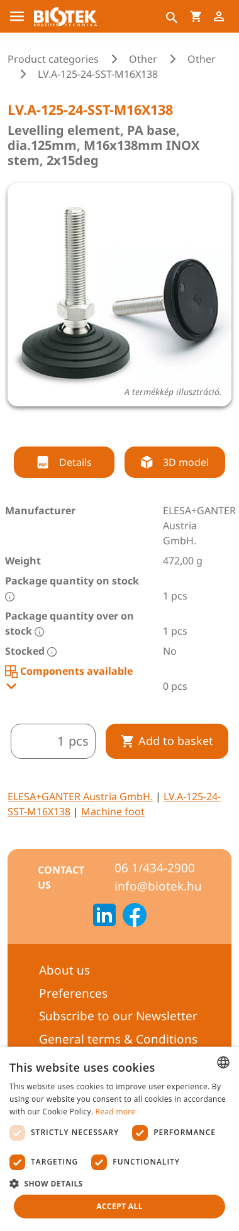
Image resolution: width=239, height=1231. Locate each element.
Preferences (73, 993)
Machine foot (113, 811)
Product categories (53, 59)
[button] (119, 1183)
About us (64, 970)
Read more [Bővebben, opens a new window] (116, 1111)
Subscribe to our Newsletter (118, 1016)
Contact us (61, 877)
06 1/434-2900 (154, 868)
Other (143, 59)
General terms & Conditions (118, 1039)
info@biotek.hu (158, 886)
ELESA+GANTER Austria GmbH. (80, 796)
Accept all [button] (119, 1206)
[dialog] (119, 1139)
